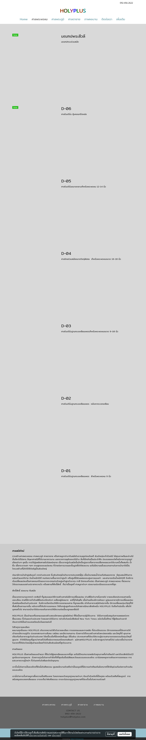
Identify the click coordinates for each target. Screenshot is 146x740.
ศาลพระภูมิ (58, 19)
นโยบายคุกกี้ (56, 735)
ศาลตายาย (74, 19)
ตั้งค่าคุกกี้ (111, 734)
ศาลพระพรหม (40, 19)
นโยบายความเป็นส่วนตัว (38, 735)
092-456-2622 (73, 713)
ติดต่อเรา (106, 19)
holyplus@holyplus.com (73, 716)
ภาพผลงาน (90, 19)
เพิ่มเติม (120, 19)
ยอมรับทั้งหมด (124, 734)
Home (24, 19)
